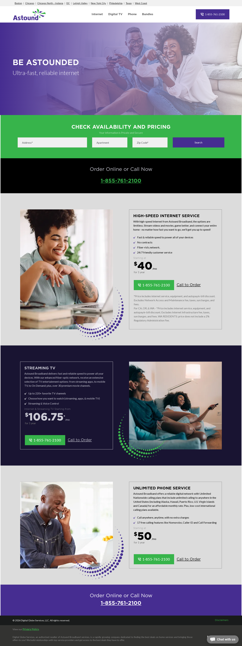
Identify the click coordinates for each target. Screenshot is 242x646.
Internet (97, 14)
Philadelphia (116, 3)
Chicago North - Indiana (50, 3)
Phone (132, 14)
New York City (98, 3)
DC (68, 3)
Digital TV (115, 14)
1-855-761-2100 (215, 14)
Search (198, 142)
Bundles (147, 14)
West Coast (141, 3)
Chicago (29, 3)
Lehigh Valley (80, 3)
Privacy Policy (31, 629)
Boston (18, 3)
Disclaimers (221, 620)
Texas (129, 3)
